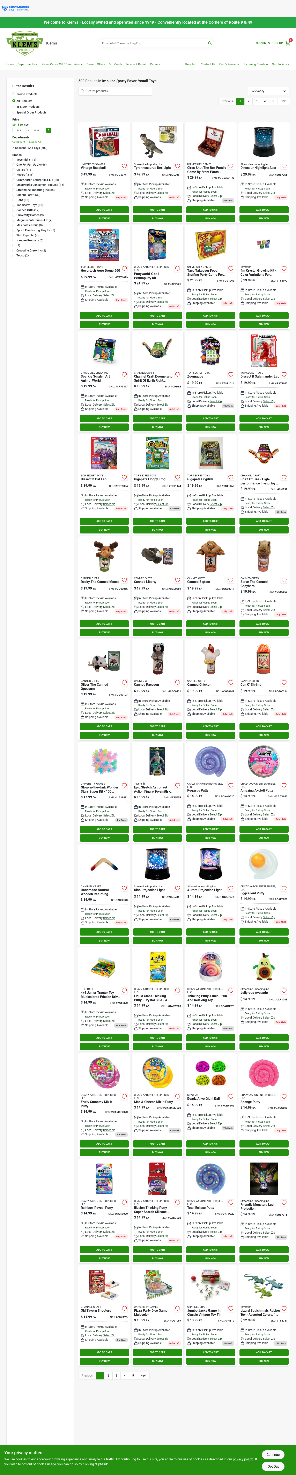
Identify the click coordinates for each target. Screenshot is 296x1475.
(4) (27, 235)
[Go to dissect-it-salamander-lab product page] (264, 381)
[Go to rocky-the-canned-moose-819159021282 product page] (104, 587)
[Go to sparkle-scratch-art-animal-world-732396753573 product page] (104, 381)
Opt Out (273, 1466)
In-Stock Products (27, 107)
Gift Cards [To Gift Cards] (115, 64)
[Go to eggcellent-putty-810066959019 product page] (264, 895)
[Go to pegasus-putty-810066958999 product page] (211, 792)
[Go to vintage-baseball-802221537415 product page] (104, 173)
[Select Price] (48, 130)
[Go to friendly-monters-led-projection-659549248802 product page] (264, 1211)
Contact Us (208, 64)
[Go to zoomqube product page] (211, 381)
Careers (155, 64)
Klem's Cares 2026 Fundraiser (61, 64)
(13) (22, 200)
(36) (37, 179)
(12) (27, 210)
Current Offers (96, 64)
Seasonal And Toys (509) (31, 148)
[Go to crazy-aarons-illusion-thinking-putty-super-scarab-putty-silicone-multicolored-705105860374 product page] (157, 1211)
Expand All (35, 141)
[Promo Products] (13, 93)
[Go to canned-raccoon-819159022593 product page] (157, 689)
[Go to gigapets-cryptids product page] (211, 484)
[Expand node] (14, 148)
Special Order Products (31, 112)
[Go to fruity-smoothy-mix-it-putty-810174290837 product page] (104, 1105)
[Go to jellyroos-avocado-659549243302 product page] (264, 999)
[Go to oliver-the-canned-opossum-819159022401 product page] (104, 689)
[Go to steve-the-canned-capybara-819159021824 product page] (264, 587)
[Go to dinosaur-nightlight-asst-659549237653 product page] (264, 173)
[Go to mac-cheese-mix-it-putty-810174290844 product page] (157, 1105)
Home (10, 64)
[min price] (19, 130)
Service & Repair (136, 64)
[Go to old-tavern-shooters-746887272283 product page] (104, 1315)
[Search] (210, 43)
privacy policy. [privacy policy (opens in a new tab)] (243, 1459)
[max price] (37, 130)
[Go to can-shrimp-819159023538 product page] (264, 689)
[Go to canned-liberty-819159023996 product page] (157, 587)
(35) (40, 184)
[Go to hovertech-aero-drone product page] (104, 277)
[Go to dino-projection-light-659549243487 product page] (157, 895)
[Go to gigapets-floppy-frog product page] (157, 484)
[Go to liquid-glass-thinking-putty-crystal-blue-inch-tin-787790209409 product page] (157, 999)
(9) (30, 215)
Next (284, 101)
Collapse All (18, 141)
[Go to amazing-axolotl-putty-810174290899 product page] (264, 792)
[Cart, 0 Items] (288, 43)
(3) (29, 240)
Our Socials (279, 64)
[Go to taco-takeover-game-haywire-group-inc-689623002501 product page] (211, 277)
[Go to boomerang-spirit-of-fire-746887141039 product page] (264, 484)
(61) (23, 169)
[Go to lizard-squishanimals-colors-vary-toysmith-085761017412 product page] (264, 1315)
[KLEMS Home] (24, 43)
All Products (24, 101)
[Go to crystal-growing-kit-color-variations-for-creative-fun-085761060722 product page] (264, 277)
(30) (28, 195)
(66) (31, 164)
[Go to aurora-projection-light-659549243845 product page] (211, 895)
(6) (35, 230)
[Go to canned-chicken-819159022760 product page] (211, 689)
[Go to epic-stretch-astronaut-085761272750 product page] (157, 792)
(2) (18, 245)
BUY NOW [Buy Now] (104, 218)
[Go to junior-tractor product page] (104, 999)
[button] (255, 64)
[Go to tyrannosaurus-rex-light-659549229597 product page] (157, 173)
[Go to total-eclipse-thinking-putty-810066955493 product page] (211, 1211)
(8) (29, 225)
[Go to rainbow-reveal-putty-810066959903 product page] (104, 1211)
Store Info (190, 64)
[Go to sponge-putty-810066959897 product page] (264, 1105)
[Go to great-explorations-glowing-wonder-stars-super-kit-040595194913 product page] (104, 792)
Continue (273, 1455)
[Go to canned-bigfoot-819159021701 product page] (211, 587)
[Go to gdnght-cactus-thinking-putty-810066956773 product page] (211, 999)
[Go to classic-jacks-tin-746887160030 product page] (211, 1315)
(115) (26, 159)
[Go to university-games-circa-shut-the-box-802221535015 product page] (211, 173)
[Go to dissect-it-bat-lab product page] (104, 484)
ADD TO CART (104, 209)
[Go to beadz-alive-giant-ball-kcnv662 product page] (211, 1105)
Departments (26, 64)
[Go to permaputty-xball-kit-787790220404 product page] (157, 277)
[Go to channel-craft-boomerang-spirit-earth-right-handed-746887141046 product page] (157, 381)
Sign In (261, 43)
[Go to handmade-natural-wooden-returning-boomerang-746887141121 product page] (104, 895)
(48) (25, 174)
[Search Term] (156, 43)
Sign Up (277, 43)
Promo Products (26, 94)
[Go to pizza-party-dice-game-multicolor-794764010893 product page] (157, 1315)
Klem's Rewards (229, 64)
